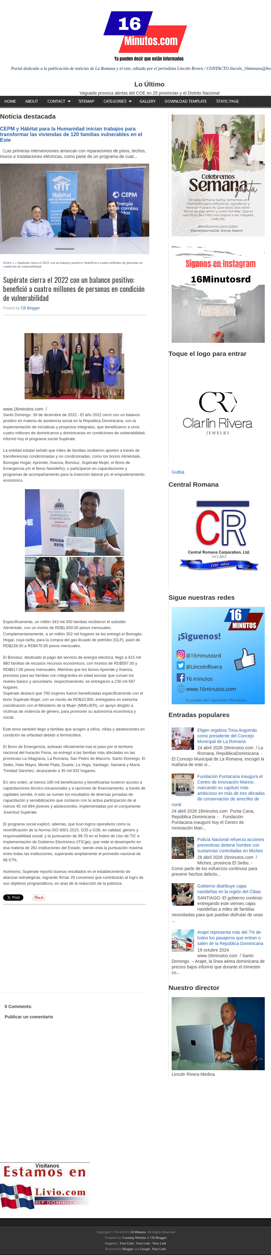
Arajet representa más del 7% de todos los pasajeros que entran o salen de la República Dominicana (230, 938)
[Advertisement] (51, 947)
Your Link (127, 1243)
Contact (56, 101)
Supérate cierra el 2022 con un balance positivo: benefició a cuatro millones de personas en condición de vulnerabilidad (74, 288)
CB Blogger (30, 308)
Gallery (147, 101)
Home (10, 101)
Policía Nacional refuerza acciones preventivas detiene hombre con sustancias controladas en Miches (230, 845)
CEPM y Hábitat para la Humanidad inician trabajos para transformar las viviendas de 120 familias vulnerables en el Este (71, 134)
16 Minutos (137, 1232)
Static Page (227, 101)
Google (145, 1249)
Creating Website (134, 1237)
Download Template (186, 101)
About (31, 101)
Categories (114, 101)
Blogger (127, 1249)
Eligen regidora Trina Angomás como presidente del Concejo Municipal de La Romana (227, 736)
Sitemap (86, 101)
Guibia (178, 472)
